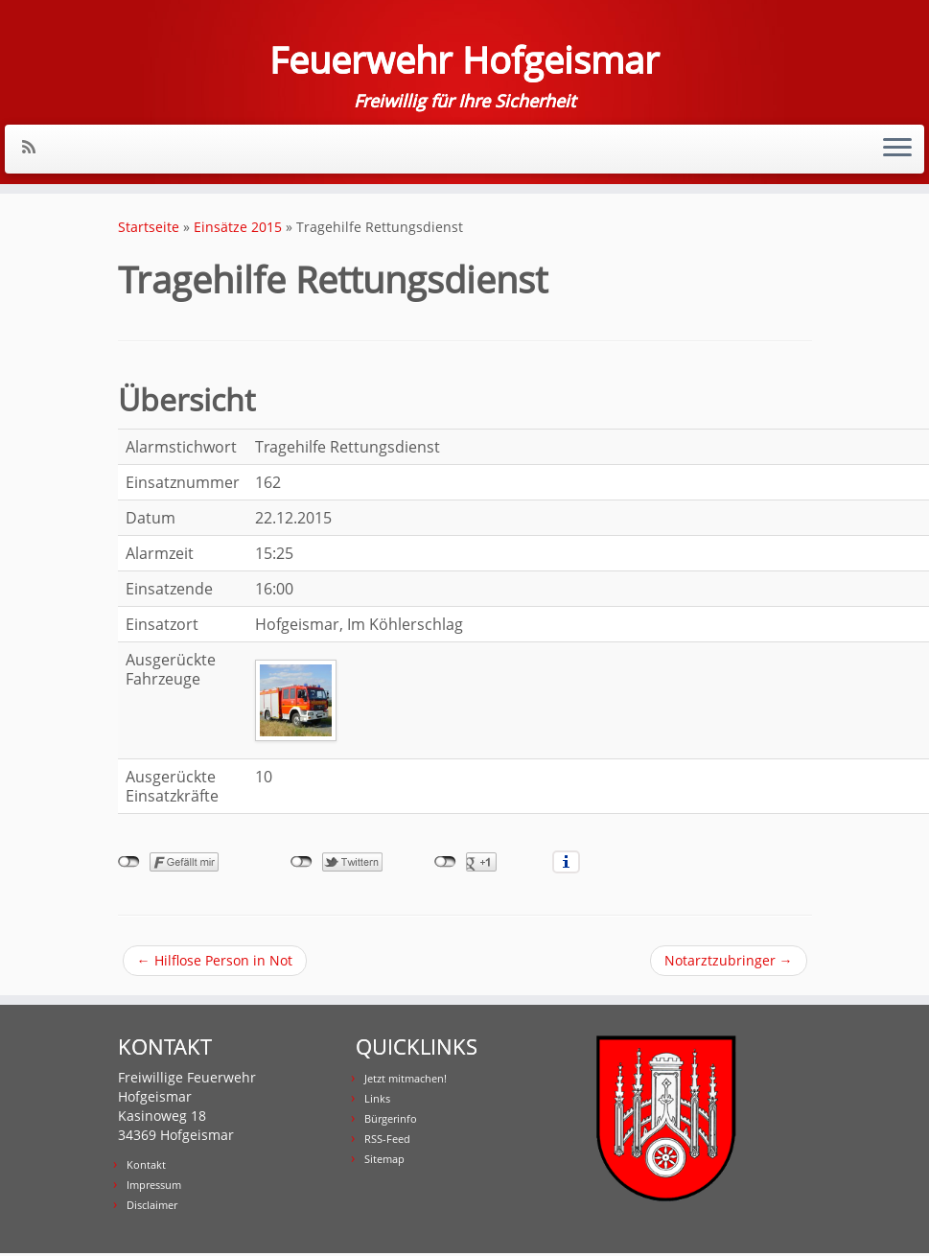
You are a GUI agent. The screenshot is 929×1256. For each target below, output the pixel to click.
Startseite (148, 230)
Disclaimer (152, 1207)
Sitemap (384, 1161)
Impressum (154, 1187)
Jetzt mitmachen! (405, 1081)
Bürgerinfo (390, 1121)
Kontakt (146, 1167)
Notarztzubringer (728, 963)
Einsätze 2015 (238, 230)
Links (377, 1101)
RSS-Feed (387, 1141)
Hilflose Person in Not (214, 963)
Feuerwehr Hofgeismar (465, 61)
